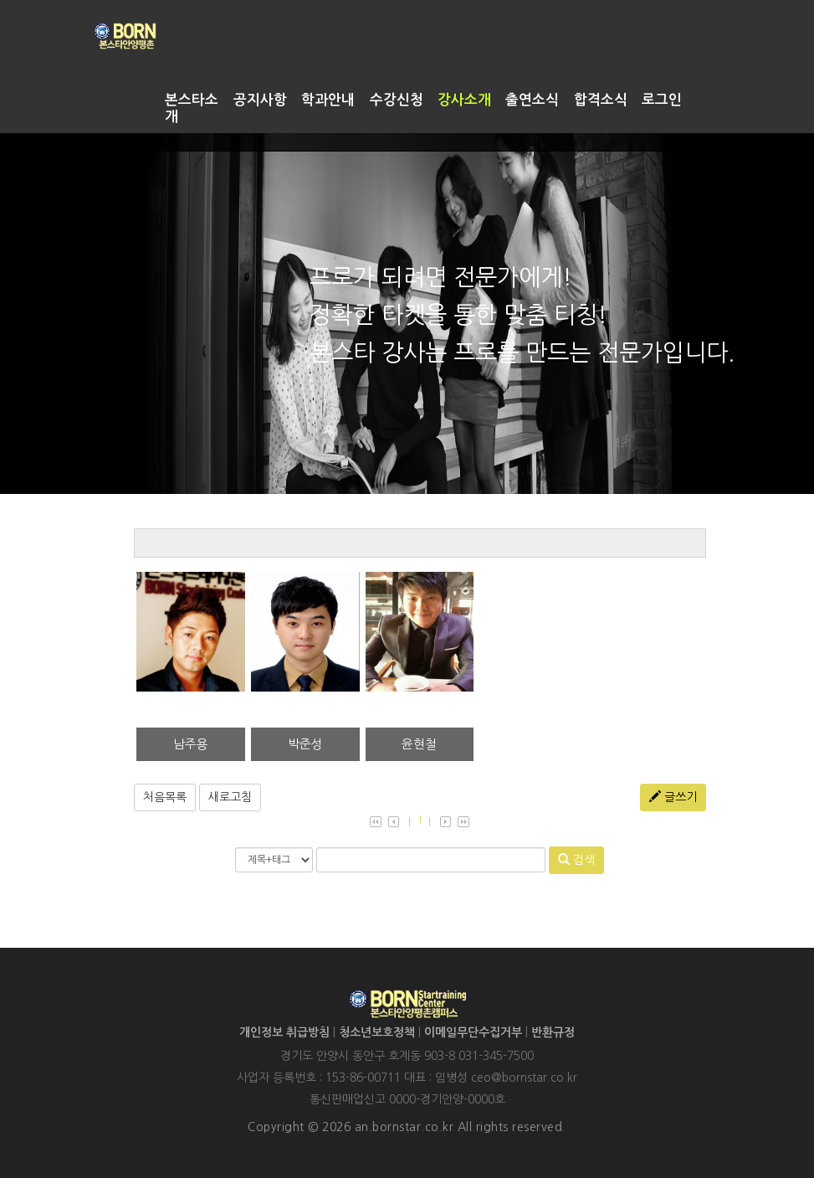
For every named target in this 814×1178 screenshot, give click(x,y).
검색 (576, 859)
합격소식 (600, 100)
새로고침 (230, 797)
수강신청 (396, 100)
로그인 (662, 100)
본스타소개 (191, 108)
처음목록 (165, 797)
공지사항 (260, 100)
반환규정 (553, 1032)
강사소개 (464, 100)
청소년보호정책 (377, 1032)
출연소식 (532, 100)
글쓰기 (673, 796)
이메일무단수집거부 (473, 1032)
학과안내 (328, 100)
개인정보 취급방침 (284, 1032)
